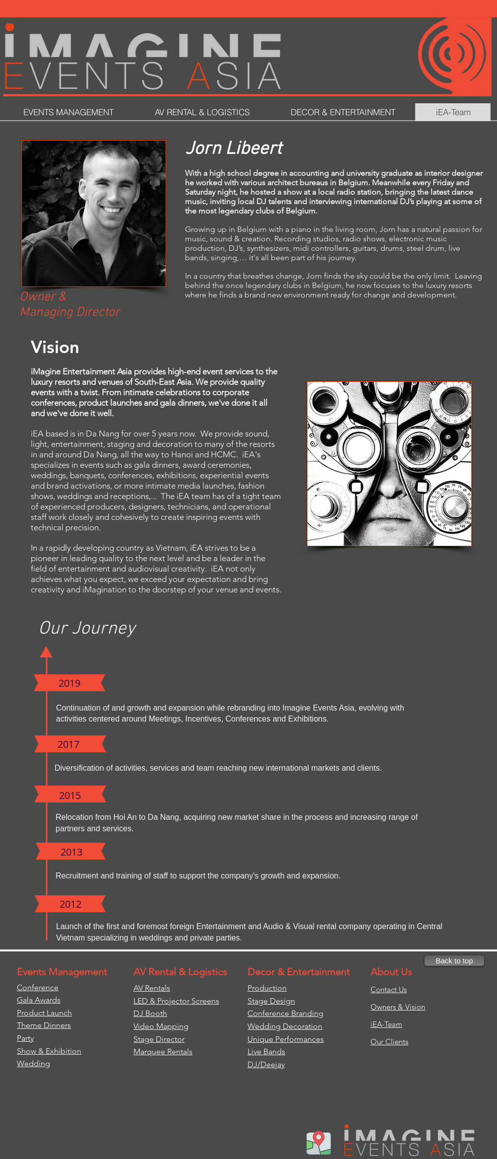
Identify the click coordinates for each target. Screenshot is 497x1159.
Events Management (62, 972)
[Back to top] (454, 960)
